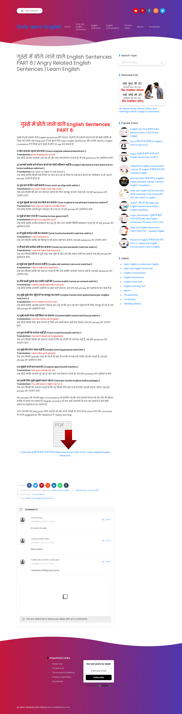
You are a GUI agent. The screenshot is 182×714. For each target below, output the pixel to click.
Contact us (58, 668)
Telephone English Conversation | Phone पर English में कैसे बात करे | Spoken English (147, 169)
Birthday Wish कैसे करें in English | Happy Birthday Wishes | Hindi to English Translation (147, 182)
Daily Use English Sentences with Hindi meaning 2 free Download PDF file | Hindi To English (147, 194)
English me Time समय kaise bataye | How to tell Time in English (144, 132)
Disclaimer (57, 681)
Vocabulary (154, 26)
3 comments (38, 494)
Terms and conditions (63, 672)
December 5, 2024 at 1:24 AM (42, 564)
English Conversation (112, 26)
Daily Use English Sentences (81, 27)
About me (57, 663)
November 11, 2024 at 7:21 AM (42, 543)
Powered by (98, 685)
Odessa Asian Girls (40, 539)
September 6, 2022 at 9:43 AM (43, 522)
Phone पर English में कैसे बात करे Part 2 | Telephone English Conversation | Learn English (146, 243)
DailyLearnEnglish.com (58, 707)
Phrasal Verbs (128, 26)
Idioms (140, 26)
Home (67, 26)
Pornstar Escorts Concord (45, 560)
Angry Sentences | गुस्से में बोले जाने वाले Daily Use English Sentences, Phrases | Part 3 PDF (147, 219)
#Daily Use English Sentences (39, 498)
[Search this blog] (142, 62)
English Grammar (96, 26)
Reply (106, 519)
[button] (29, 485)
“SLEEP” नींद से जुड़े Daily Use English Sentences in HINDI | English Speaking (144, 206)
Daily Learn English (39, 27)
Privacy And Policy (61, 677)
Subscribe (99, 677)
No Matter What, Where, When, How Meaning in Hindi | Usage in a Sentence (139, 110)
